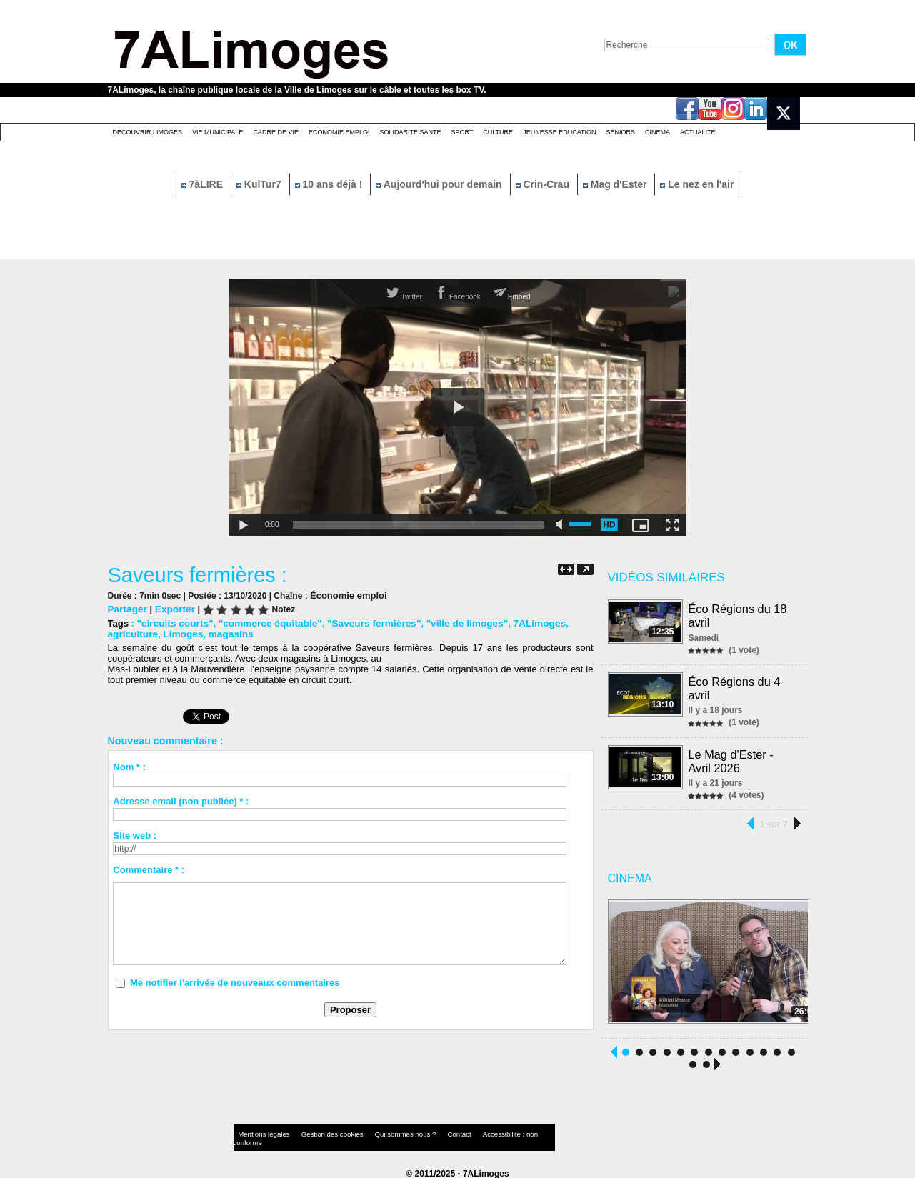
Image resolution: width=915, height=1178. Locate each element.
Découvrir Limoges (148, 132)
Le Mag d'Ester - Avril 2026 (732, 757)
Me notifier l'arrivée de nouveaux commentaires (235, 982)
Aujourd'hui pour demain (440, 184)
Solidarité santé (410, 132)
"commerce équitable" (264, 622)
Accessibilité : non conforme (485, 1131)
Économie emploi (339, 132)
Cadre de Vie (276, 132)
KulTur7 (260, 184)
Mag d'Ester (616, 184)
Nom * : (129, 766)
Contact (428, 1131)
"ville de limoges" (452, 622)
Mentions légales (261, 1131)
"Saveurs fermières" (363, 622)
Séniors (620, 132)
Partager (127, 608)
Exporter (172, 608)
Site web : (134, 834)
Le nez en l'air (697, 184)
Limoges (180, 633)
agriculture (132, 633)
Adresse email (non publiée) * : (181, 800)
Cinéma (657, 132)
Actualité (698, 132)
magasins (225, 633)
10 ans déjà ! (330, 184)
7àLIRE (203, 184)
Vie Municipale (217, 132)
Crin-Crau (544, 184)
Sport (462, 132)
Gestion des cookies (319, 1131)
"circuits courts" (172, 622)
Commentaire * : (148, 869)
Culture (498, 132)
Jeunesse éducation (559, 132)
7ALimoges (521, 622)
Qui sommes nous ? (382, 1131)
